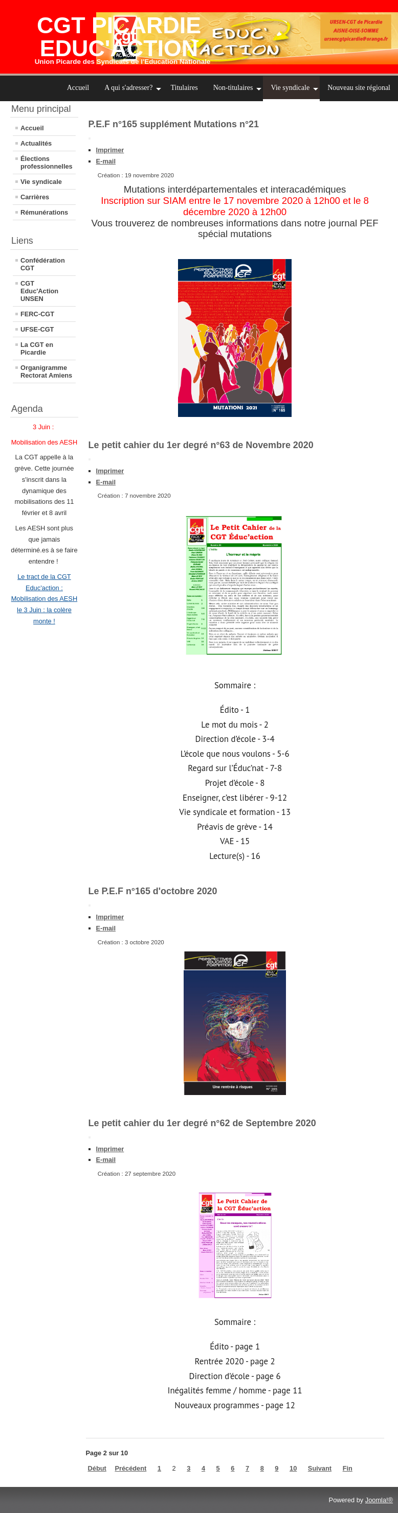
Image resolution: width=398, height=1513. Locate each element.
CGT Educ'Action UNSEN (39, 291)
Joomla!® (379, 1500)
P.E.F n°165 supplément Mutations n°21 (174, 124)
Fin (347, 1468)
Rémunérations (44, 212)
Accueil (32, 128)
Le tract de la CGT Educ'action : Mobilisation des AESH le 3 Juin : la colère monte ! (44, 599)
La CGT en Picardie (36, 348)
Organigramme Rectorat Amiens (46, 371)
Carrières (34, 197)
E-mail (106, 161)
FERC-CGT (37, 314)
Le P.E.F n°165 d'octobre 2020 (153, 891)
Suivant (319, 1468)
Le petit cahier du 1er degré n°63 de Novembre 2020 (201, 445)
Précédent (130, 1468)
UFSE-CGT (37, 329)
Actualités (36, 143)
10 (293, 1468)
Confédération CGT (42, 264)
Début (97, 1468)
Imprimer (110, 150)
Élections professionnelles (46, 162)
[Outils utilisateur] (90, 138)
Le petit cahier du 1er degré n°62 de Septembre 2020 (202, 1123)
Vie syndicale (41, 181)
